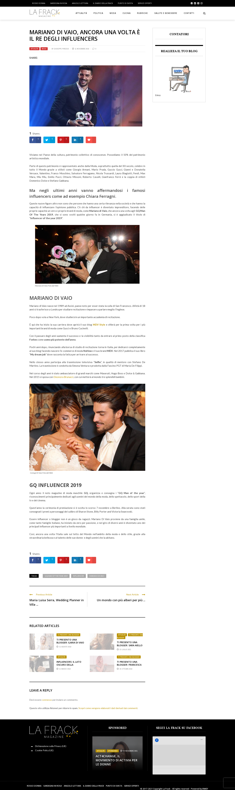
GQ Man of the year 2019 (56, 576)
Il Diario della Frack (103, 3)
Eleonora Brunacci (63, 376)
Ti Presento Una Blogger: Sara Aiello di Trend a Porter (129, 645)
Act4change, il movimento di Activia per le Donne (116, 760)
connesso (47, 699)
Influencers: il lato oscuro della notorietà (68, 664)
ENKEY (205, 785)
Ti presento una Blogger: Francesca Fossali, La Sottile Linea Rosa (129, 666)
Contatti (189, 13)
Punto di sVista (125, 3)
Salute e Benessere (165, 13)
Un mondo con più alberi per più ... (121, 600)
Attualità (81, 13)
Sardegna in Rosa (58, 3)
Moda (113, 13)
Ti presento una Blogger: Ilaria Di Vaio (70, 641)
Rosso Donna (38, 3)
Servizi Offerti (145, 3)
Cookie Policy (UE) (44, 750)
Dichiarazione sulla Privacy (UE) (50, 746)
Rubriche (142, 13)
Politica (98, 13)
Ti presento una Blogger (68, 635)
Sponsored (113, 751)
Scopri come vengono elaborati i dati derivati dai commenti (107, 708)
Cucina (127, 13)
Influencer (78, 576)
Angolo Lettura (80, 3)
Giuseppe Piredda (61, 49)
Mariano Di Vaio (96, 576)
